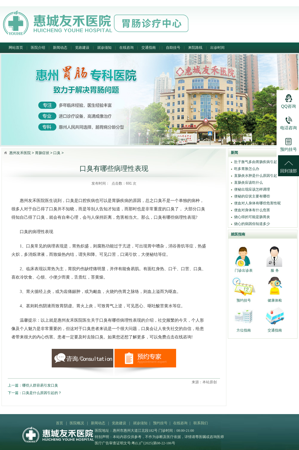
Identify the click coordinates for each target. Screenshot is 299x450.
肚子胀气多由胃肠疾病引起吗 (257, 162)
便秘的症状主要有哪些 (252, 196)
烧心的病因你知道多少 (252, 224)
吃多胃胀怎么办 (246, 169)
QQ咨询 (288, 100)
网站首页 (16, 47)
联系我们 (200, 423)
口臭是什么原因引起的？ (42, 393)
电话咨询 (288, 121)
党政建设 (82, 47)
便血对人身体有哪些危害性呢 (257, 203)
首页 (59, 423)
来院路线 (195, 47)
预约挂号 (160, 423)
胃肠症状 (42, 153)
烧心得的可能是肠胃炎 (252, 217)
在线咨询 (126, 47)
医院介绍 (38, 47)
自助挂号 (173, 47)
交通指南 (148, 47)
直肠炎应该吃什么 (248, 182)
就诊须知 (104, 47)
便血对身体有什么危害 (252, 210)
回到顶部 (288, 164)
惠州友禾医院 (20, 153)
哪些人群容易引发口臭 (40, 385)
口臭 (56, 153)
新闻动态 (60, 47)
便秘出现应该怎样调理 (252, 189)
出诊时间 (217, 47)
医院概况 (77, 423)
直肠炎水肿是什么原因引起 (255, 176)
